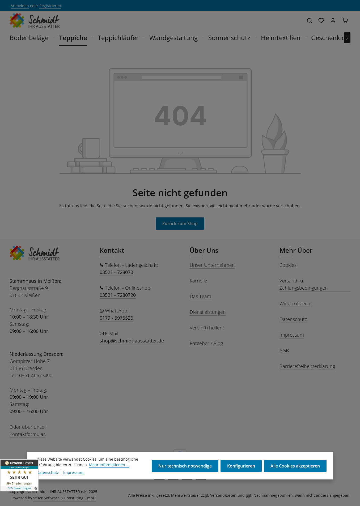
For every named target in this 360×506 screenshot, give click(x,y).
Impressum (291, 335)
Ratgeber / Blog (206, 343)
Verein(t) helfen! (207, 327)
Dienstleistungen (208, 312)
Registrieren (50, 5)
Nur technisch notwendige (185, 476)
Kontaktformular (27, 434)
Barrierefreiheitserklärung (307, 366)
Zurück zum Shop (180, 223)
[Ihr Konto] (333, 20)
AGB (284, 350)
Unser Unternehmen (212, 265)
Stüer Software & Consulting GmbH (64, 497)
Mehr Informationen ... (109, 475)
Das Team (200, 296)
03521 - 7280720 (118, 295)
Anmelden (20, 5)
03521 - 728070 (116, 272)
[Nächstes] (347, 37)
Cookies (288, 265)
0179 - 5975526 (116, 318)
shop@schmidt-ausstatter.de (132, 340)
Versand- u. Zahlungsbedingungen (303, 284)
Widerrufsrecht (295, 303)
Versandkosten (223, 495)
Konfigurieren (241, 476)
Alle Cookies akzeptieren (295, 476)
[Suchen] (309, 20)
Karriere (198, 280)
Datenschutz (293, 319)
